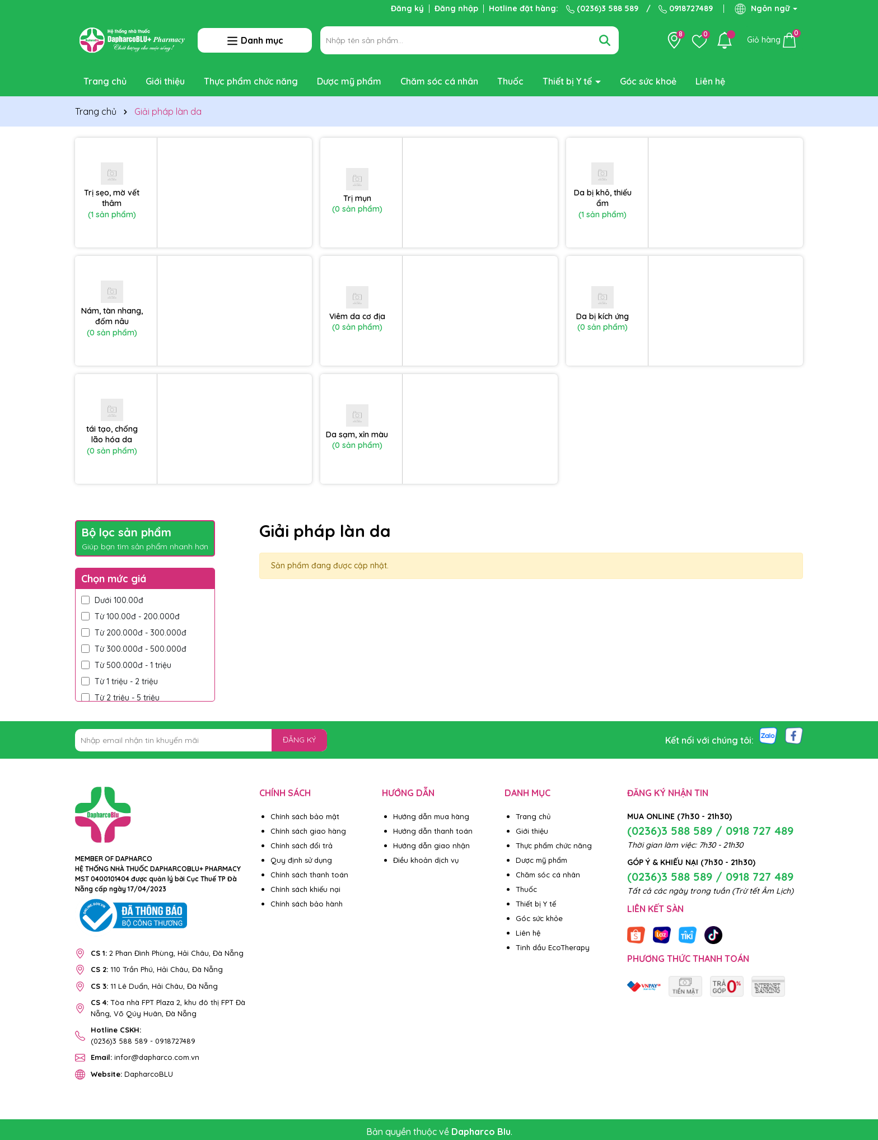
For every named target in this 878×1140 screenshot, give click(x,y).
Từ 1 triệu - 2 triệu (119, 681)
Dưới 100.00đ (112, 600)
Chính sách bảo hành (306, 903)
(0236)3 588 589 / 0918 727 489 (710, 831)
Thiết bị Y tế (568, 81)
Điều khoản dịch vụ (426, 860)
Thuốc (510, 81)
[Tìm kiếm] (605, 40)
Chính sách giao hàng (308, 830)
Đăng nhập (456, 8)
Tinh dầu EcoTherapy (553, 947)
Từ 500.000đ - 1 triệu (126, 665)
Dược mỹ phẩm (349, 81)
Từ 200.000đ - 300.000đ (133, 633)
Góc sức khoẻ (648, 81)
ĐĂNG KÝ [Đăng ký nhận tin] (299, 740)
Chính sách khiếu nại (305, 889)
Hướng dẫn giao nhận (431, 845)
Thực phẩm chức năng (251, 81)
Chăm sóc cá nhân (439, 81)
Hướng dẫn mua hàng (431, 816)
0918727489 (685, 8)
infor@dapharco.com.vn (145, 1057)
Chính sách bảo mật (304, 816)
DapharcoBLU (132, 1073)
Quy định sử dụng (301, 860)
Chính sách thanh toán (309, 874)
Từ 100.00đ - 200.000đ (130, 616)
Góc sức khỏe (539, 918)
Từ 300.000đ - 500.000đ (133, 649)
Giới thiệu (165, 81)
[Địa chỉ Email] (201, 740)
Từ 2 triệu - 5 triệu (120, 698)
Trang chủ (105, 81)
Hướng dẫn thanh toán (433, 830)
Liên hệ (710, 81)
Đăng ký (407, 8)
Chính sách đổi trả (301, 845)
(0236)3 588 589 (602, 8)
